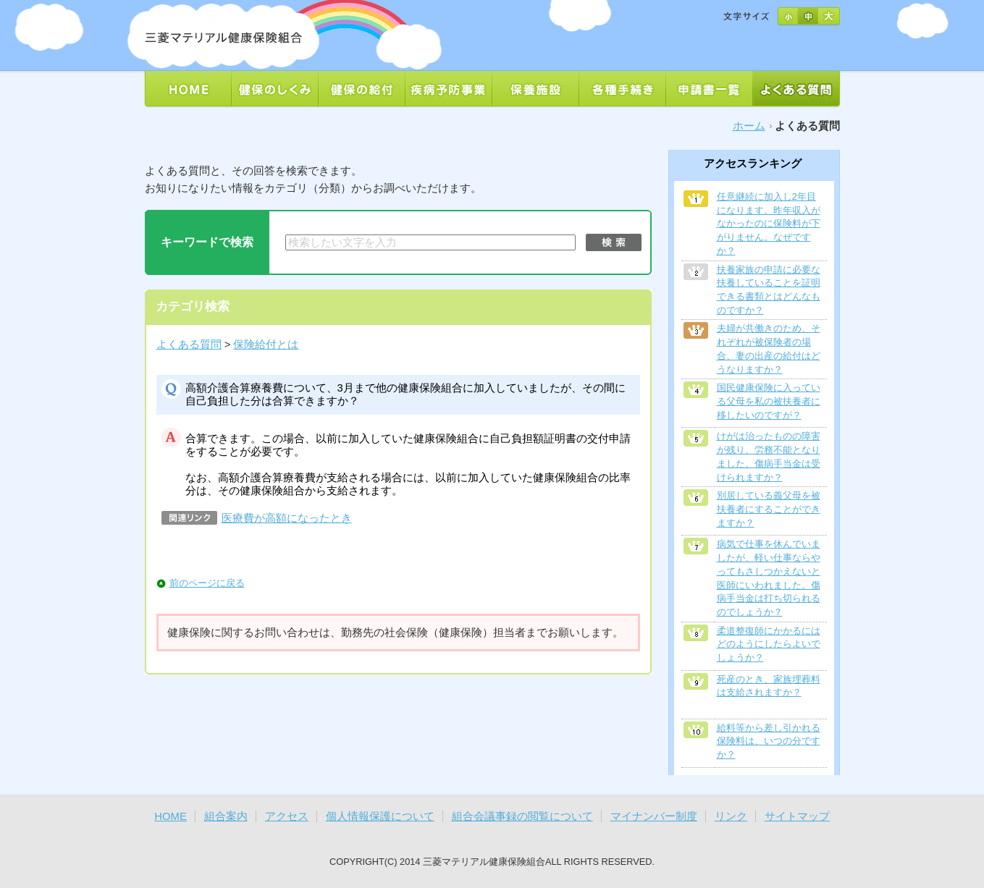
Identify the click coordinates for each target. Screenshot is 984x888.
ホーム (749, 126)
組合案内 (226, 816)
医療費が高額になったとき (287, 518)
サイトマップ (797, 816)
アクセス (286, 816)
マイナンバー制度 (653, 816)
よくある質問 (189, 344)
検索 (614, 242)
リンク (731, 816)
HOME (170, 816)
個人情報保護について (380, 816)
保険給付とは (265, 344)
